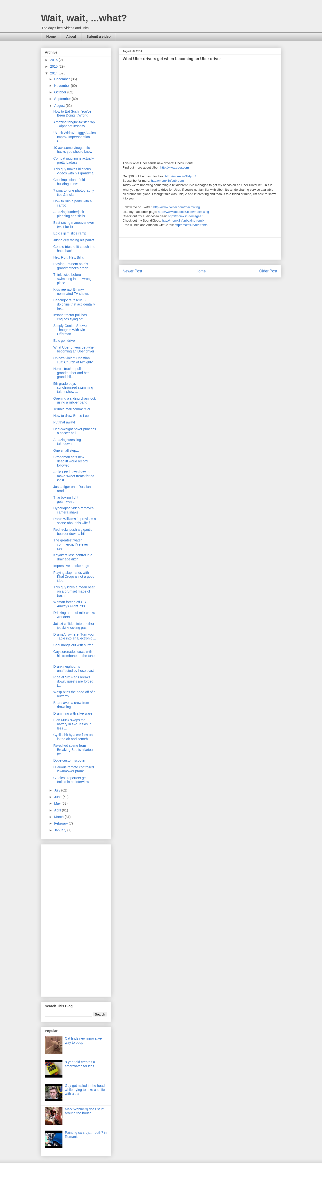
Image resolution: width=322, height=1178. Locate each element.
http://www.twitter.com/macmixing (176, 207)
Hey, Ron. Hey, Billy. (68, 257)
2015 (54, 66)
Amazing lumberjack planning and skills (69, 214)
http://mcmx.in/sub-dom (167, 180)
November (62, 86)
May (57, 803)
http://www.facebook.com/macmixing (183, 212)
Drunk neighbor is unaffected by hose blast (73, 669)
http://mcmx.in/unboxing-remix (183, 220)
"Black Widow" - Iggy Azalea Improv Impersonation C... (74, 137)
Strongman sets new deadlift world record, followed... (70, 461)
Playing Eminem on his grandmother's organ (70, 266)
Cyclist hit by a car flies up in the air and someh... (73, 737)
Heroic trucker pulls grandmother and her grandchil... (71, 373)
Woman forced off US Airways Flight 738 (69, 604)
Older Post (268, 271)
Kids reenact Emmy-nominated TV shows (70, 292)
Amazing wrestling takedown (67, 442)
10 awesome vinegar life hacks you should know (72, 150)
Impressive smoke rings (71, 566)
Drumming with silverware (72, 713)
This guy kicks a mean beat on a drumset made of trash (74, 591)
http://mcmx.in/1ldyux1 (180, 176)
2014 (54, 73)
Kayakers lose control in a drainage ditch (72, 557)
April (58, 810)
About (71, 36)
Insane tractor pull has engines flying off (70, 317)
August (60, 106)
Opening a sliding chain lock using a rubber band (74, 400)
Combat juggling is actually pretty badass (73, 160)
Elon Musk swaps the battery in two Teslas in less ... (72, 724)
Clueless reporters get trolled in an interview (71, 780)
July (57, 790)
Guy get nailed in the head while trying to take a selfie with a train (85, 1090)
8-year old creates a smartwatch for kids (80, 1064)
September (63, 99)
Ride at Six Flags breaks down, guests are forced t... (73, 681)
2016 (54, 60)
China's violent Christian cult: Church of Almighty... (74, 360)
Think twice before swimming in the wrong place (72, 279)
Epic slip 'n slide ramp (69, 233)
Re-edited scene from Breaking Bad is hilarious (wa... (73, 750)
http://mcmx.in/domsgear (185, 216)
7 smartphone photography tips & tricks (73, 193)
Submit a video (99, 36)
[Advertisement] (200, 248)
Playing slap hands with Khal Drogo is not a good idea (73, 577)
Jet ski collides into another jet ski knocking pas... (73, 626)
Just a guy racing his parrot (73, 240)
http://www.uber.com (174, 167)
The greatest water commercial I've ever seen (70, 544)
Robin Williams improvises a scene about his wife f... (74, 521)
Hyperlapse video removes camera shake (73, 510)
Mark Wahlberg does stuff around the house (84, 1111)
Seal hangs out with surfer (73, 645)
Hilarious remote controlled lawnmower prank (73, 769)
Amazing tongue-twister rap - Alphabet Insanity (74, 124)
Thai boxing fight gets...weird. (65, 499)
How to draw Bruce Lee (71, 416)
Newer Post (132, 271)
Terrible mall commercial (71, 409)
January (60, 830)
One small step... (66, 450)
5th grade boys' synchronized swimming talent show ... (73, 388)
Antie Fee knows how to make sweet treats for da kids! (73, 476)
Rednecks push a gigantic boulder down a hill (72, 532)
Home (51, 36)
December (62, 79)
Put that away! (64, 422)
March (59, 817)
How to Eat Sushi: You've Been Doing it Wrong (72, 113)
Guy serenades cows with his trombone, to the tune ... (74, 656)
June (58, 797)
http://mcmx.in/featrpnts (191, 225)
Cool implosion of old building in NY (69, 182)
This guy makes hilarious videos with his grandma (73, 171)
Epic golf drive (64, 340)
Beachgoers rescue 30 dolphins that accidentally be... (74, 304)
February (61, 823)
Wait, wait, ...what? (84, 18)
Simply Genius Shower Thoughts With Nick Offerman (70, 330)
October (60, 92)
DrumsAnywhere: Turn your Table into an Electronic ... (74, 636)
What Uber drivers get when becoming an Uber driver (74, 349)
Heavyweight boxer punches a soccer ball (74, 431)
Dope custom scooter (69, 760)
